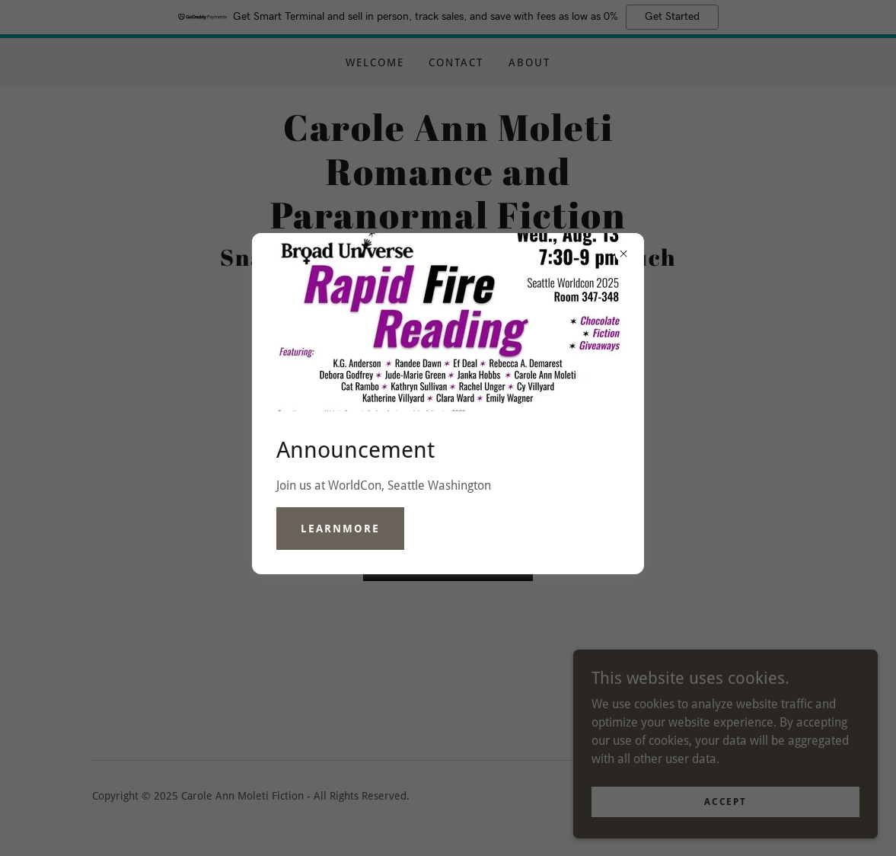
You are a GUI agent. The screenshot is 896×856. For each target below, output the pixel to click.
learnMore (340, 528)
